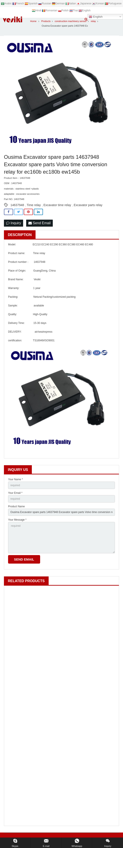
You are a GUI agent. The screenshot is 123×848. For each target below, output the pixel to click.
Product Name (16, 506)
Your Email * (15, 492)
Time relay (34, 205)
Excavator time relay (57, 205)
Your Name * (15, 479)
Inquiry (13, 223)
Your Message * (17, 519)
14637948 (17, 205)
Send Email (39, 223)
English (95, 17)
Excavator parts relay (88, 205)
